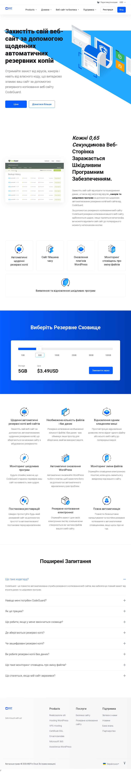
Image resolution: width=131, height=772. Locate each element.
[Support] (90, 10)
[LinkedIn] (14, 723)
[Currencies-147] (122, 2)
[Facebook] (5, 723)
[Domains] (46, 10)
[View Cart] (107, 2)
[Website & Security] (67, 10)
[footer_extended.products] (31, 10)
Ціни (16, 104)
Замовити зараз (100, 370)
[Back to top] (124, 763)
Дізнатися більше (42, 104)
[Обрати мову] (111, 764)
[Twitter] (9, 723)
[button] (22, 355)
